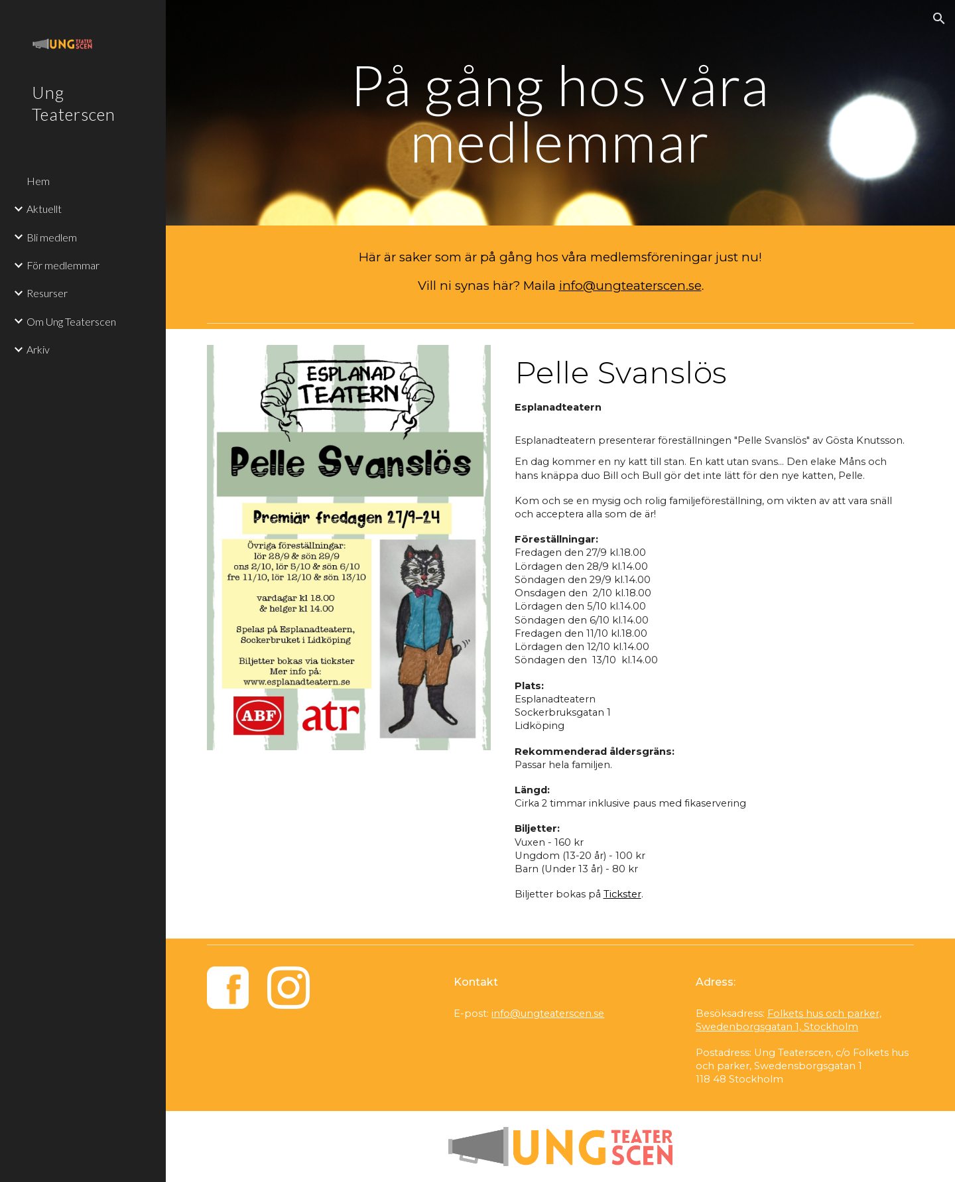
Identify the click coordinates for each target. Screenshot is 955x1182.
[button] (939, 18)
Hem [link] (38, 180)
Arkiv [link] (38, 349)
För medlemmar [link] (63, 265)
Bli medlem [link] (52, 237)
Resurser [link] (47, 293)
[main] (560, 113)
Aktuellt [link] (44, 208)
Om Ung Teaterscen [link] (71, 321)
